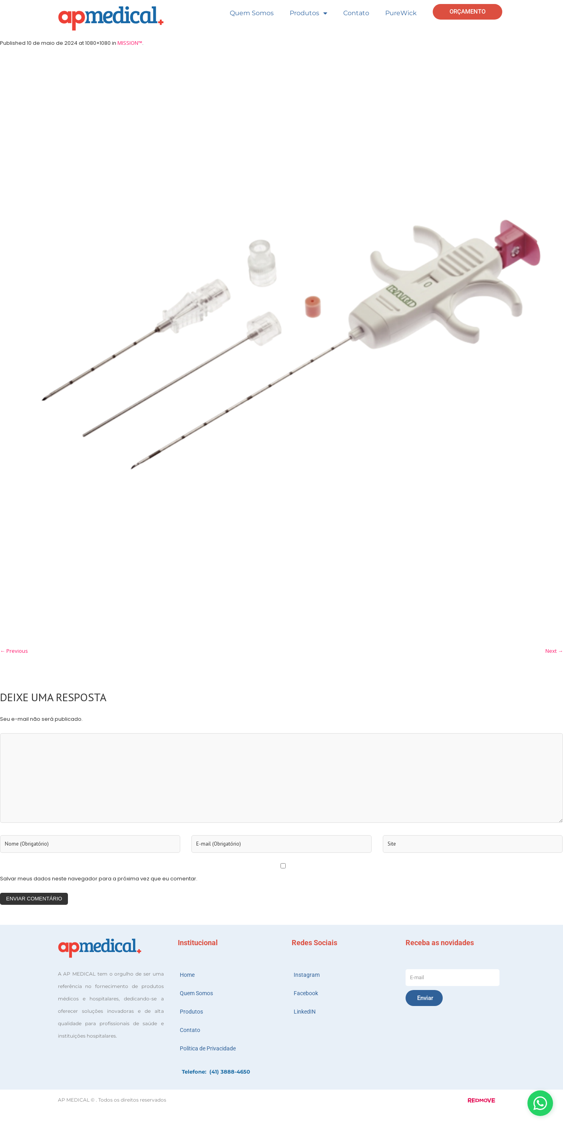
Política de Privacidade (208, 1048)
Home (187, 975)
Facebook (306, 993)
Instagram (307, 975)
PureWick (401, 13)
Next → (554, 650)
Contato (356, 13)
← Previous (14, 650)
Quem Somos (252, 13)
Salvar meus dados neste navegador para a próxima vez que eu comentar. (98, 878)
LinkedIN (305, 1011)
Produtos (308, 13)
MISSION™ (129, 42)
